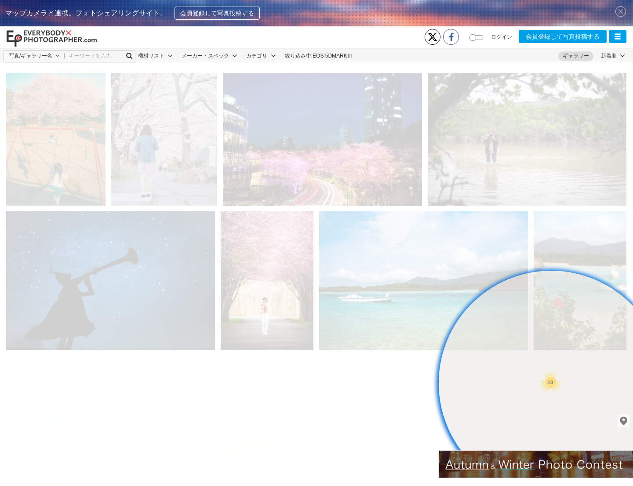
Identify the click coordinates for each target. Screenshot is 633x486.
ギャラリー (576, 56)
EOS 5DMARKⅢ (333, 56)
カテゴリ (261, 56)
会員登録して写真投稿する (217, 13)
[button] (617, 36)
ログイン (501, 37)
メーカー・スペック (209, 56)
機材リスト (155, 56)
